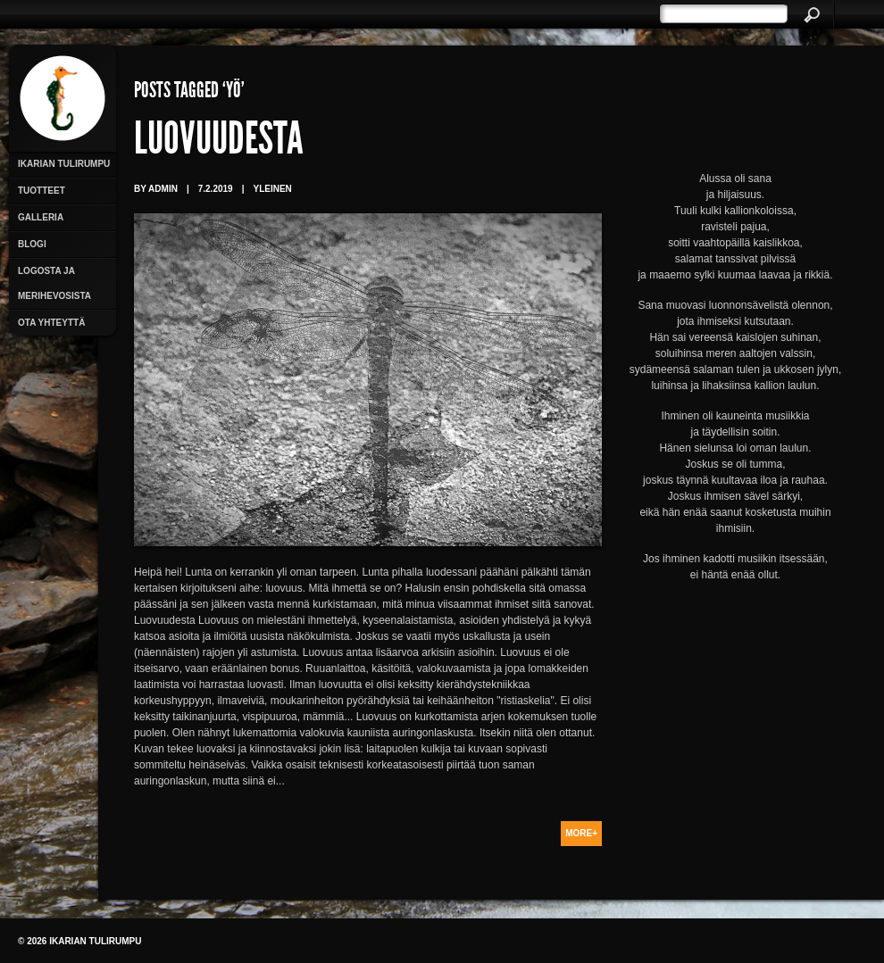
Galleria (40, 217)
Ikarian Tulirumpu (64, 164)
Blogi (32, 244)
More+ (581, 833)
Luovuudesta (219, 142)
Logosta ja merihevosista (54, 283)
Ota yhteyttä (51, 323)
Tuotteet (41, 190)
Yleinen (272, 189)
